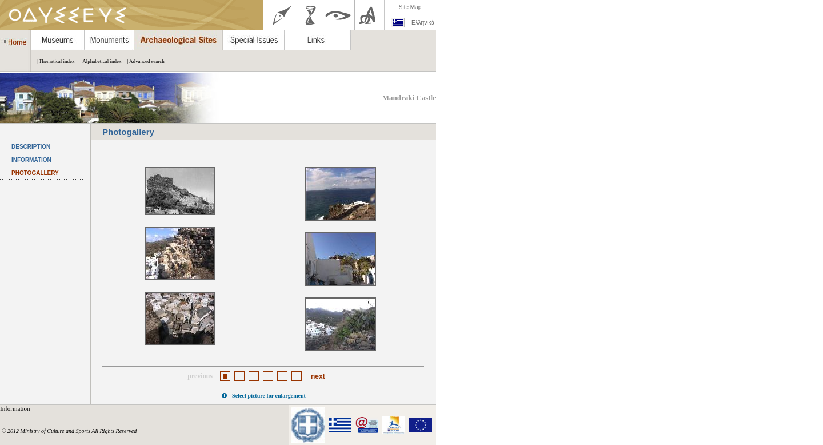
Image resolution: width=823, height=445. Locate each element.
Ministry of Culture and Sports (55, 431)
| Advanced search (142, 61)
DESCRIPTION (30, 147)
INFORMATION (31, 160)
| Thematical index (53, 61)
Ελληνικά (423, 22)
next (318, 376)
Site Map (410, 7)
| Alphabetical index (98, 61)
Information (15, 408)
